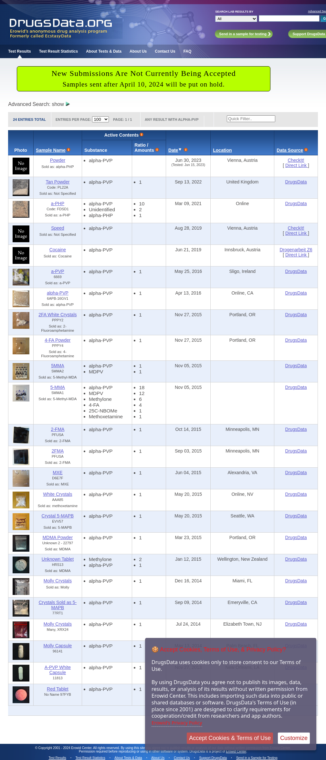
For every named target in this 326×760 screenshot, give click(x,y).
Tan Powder (57, 181)
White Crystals (57, 494)
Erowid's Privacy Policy (177, 722)
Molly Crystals (58, 580)
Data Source (290, 150)
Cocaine (57, 249)
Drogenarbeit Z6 (295, 249)
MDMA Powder (58, 537)
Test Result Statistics (58, 51)
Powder (57, 160)
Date (173, 150)
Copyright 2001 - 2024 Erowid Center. (65, 748)
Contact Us (165, 51)
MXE (57, 472)
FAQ (188, 51)
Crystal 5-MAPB (58, 515)
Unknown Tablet (58, 559)
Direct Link (296, 165)
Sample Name (51, 150)
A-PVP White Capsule (58, 670)
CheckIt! (296, 160)
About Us (138, 51)
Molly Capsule (57, 645)
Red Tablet (57, 689)
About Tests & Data (103, 51)
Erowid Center (236, 751)
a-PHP (57, 203)
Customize (294, 738)
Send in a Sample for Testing (257, 758)
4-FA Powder (57, 340)
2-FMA (57, 429)
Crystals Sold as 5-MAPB (58, 605)
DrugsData (296, 181)
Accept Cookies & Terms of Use (230, 738)
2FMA (58, 450)
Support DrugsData (213, 758)
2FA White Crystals (57, 314)
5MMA (57, 365)
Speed (57, 228)
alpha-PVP (57, 293)
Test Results (19, 51)
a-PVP (57, 271)
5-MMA (57, 387)
